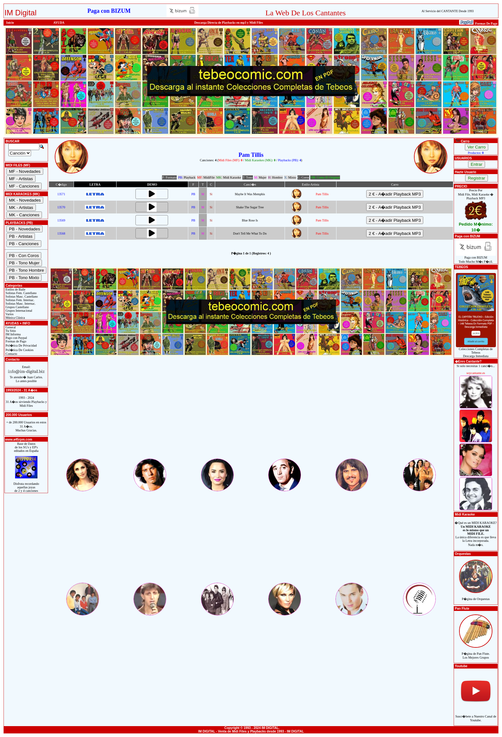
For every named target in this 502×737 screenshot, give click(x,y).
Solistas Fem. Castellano (20, 293)
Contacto (11, 354)
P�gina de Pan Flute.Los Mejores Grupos (475, 652)
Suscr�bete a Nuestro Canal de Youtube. (475, 715)
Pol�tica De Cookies (19, 350)
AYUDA (59, 22)
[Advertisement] (251, 413)
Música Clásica (15, 317)
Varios (9, 314)
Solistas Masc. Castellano (21, 296)
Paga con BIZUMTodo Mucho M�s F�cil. (476, 258)
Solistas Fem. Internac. (19, 300)
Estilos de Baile (15, 289)
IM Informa (12, 334)
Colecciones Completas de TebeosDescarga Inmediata (476, 351)
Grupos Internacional (18, 310)
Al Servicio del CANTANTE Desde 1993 (447, 11)
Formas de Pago (15, 341)
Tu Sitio (10, 330)
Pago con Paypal (16, 338)
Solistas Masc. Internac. (20, 303)
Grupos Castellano (17, 307)
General (10, 327)
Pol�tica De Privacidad (21, 345)
